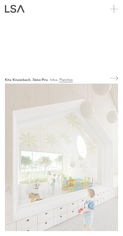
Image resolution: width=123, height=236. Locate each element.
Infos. (54, 80)
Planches (66, 80)
